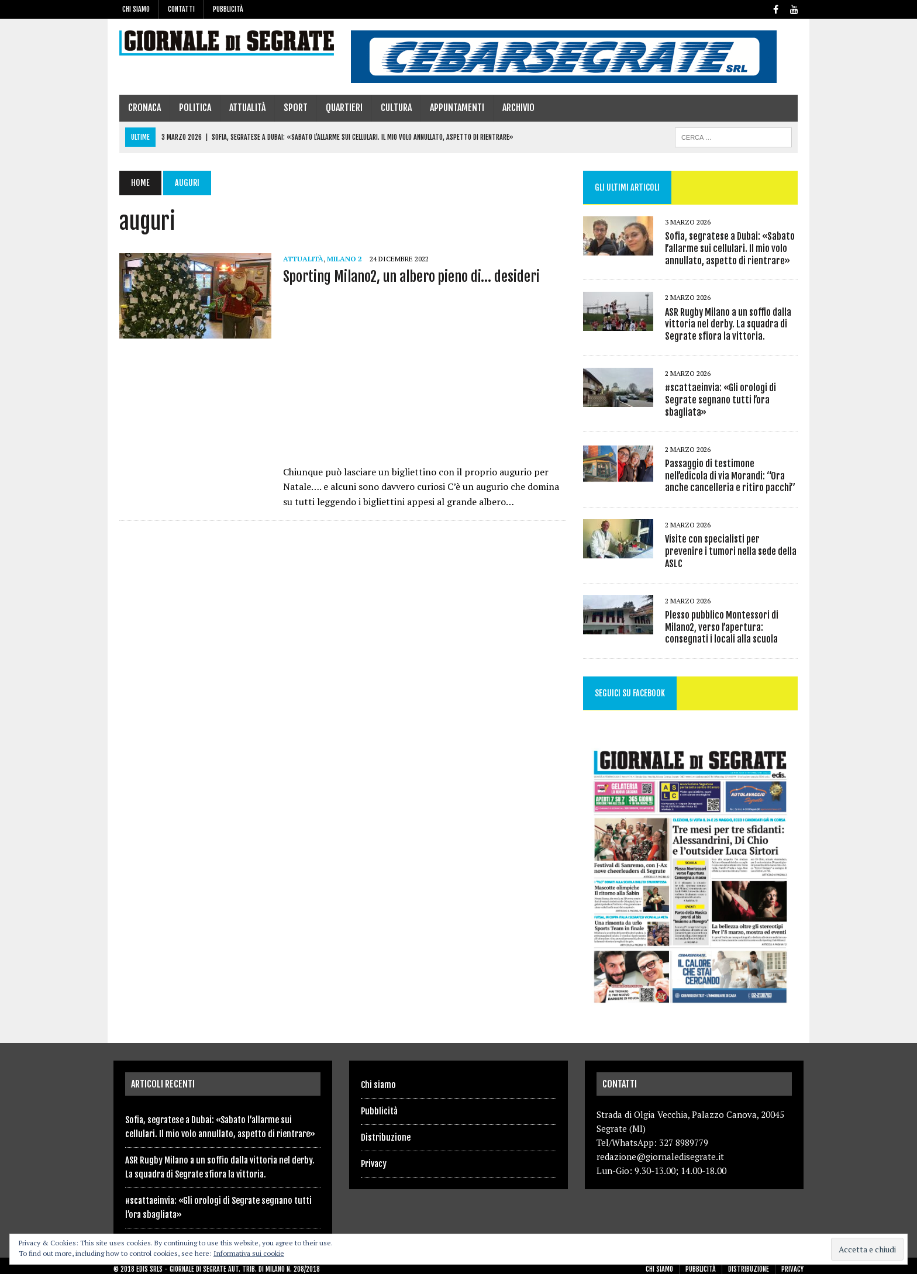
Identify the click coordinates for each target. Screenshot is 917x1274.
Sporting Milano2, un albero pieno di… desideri (405, 276)
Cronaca (138, 107)
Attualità (241, 107)
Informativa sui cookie (248, 1253)
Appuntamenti (451, 107)
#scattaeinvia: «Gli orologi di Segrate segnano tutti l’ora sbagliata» (722, 400)
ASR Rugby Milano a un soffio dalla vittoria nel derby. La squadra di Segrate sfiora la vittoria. (730, 324)
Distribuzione (386, 1130)
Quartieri (338, 107)
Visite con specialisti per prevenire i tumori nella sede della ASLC (734, 545)
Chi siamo (136, 9)
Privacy (374, 1156)
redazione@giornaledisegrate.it (660, 1150)
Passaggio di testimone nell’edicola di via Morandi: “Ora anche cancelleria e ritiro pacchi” (734, 476)
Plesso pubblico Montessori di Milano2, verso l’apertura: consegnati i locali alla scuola (723, 616)
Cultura (390, 107)
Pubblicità (228, 9)
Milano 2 (338, 258)
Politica (189, 107)
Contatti (181, 9)
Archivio (513, 107)
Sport (290, 107)
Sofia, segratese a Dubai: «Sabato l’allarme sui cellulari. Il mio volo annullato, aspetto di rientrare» (732, 248)
